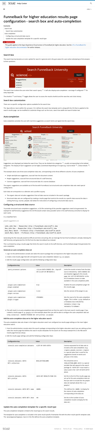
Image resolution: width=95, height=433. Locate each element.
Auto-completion (10, 33)
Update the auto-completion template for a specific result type (26, 38)
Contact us (57, 429)
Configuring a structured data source (18, 36)
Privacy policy (78, 429)
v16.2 (88, 9)
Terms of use (67, 429)
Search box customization (14, 31)
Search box (8, 28)
